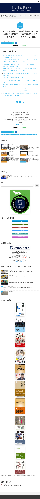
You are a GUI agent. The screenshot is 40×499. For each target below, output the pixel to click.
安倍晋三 (26, 134)
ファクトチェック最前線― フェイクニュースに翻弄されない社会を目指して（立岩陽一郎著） (18, 475)
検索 (2, 182)
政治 (13, 43)
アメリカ (21, 134)
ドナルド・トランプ (33, 134)
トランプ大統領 (4, 134)
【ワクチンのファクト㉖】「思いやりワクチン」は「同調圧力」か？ (20, 271)
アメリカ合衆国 (8, 43)
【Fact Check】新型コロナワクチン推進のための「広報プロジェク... (20, 287)
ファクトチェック (4, 150)
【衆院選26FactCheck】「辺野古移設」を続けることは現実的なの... (20, 282)
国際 (16, 43)
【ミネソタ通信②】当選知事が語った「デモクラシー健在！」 (33, 162)
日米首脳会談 (16, 134)
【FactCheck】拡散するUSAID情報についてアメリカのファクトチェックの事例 (33, 155)
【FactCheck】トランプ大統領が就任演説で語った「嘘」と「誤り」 (14, 155)
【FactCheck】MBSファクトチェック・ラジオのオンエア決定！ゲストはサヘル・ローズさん (23, 177)
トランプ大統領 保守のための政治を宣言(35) (13, 77)
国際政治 (10, 134)
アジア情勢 (3, 43)
